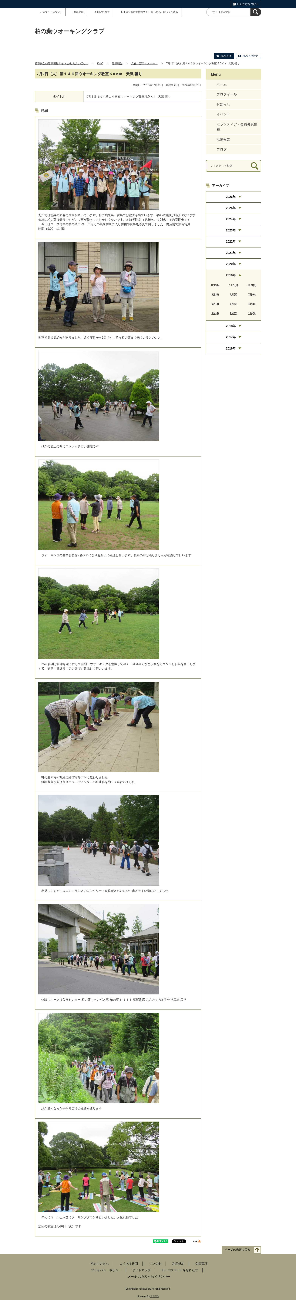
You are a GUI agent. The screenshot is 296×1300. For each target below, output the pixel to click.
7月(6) (252, 294)
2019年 (231, 275)
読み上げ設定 (250, 55)
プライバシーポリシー (106, 1270)
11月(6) (233, 285)
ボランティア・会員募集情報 (237, 126)
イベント (223, 114)
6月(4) (215, 303)
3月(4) (215, 313)
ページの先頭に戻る (237, 1249)
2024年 (231, 219)
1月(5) (252, 313)
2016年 (231, 348)
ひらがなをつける (247, 3)
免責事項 (201, 1263)
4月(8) (252, 303)
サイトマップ (141, 1270)
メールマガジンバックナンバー (149, 1276)
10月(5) (251, 285)
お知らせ (223, 104)
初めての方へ (99, 1263)
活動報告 (117, 63)
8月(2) (233, 294)
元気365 (154, 1296)
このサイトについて (51, 11)
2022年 (231, 241)
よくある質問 (129, 1263)
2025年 (231, 208)
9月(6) (215, 294)
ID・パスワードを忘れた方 (180, 1270)
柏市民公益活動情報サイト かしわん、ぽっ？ (61, 63)
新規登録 (78, 11)
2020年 (231, 264)
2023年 (231, 230)
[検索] (255, 12)
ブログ (222, 149)
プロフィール (227, 94)
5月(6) (233, 303)
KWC (100, 63)
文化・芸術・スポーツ (144, 63)
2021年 (231, 252)
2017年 (231, 337)
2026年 (231, 196)
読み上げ (226, 55)
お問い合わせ (102, 11)
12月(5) (215, 285)
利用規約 (178, 1263)
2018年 (231, 326)
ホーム (222, 84)
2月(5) (233, 313)
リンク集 (155, 1263)
